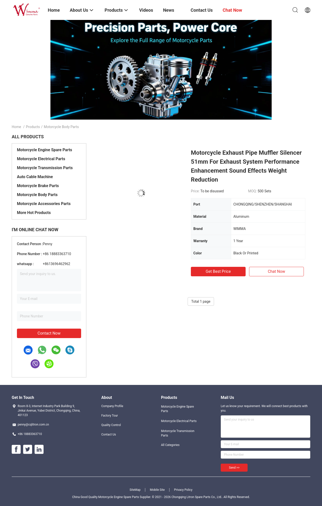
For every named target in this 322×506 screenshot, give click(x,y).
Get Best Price (218, 271)
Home (16, 127)
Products (33, 127)
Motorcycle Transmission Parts (45, 167)
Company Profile (112, 406)
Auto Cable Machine (35, 176)
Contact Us (108, 434)
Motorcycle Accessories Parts (44, 203)
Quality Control (111, 425)
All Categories (170, 445)
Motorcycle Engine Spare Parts (44, 149)
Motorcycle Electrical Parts (41, 158)
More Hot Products (34, 212)
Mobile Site (157, 490)
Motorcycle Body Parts (37, 194)
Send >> (234, 467)
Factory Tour (109, 415)
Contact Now (49, 333)
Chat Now (276, 271)
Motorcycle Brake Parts (38, 185)
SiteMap (135, 490)
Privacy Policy (183, 490)
